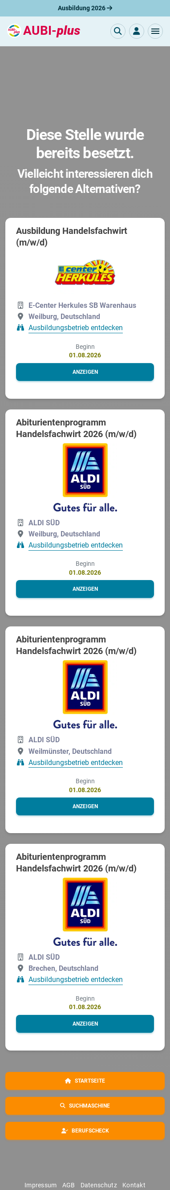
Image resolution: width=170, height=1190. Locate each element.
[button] (155, 31)
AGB (68, 1185)
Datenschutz (99, 1185)
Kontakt (134, 1185)
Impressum (40, 1185)
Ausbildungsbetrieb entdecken (75, 328)
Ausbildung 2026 (85, 8)
